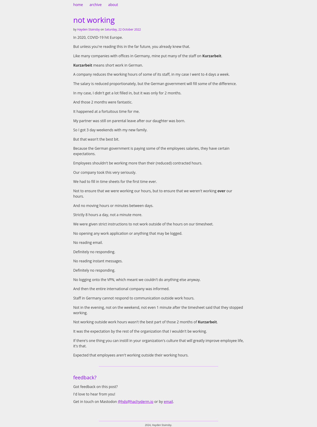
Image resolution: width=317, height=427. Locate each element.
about (113, 4)
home (78, 4)
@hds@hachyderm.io (135, 401)
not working (94, 20)
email (168, 401)
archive (95, 4)
